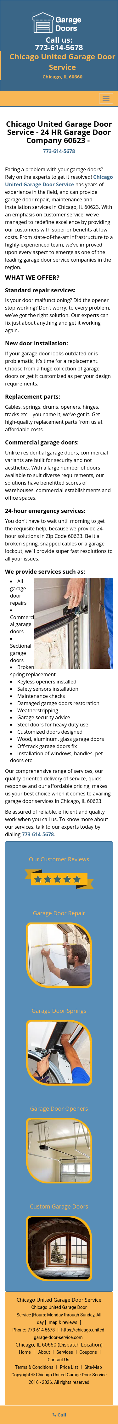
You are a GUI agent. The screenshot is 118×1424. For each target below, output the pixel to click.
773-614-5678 (59, 47)
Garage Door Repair (59, 913)
